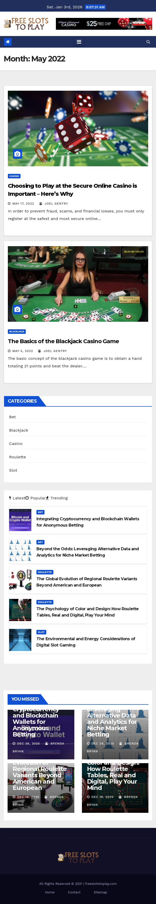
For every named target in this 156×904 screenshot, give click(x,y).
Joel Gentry (53, 203)
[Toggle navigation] (79, 42)
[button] (148, 41)
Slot (13, 470)
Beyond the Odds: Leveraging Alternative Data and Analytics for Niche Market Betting (113, 718)
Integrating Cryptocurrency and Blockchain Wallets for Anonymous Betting (36, 718)
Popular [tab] (35, 498)
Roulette (17, 457)
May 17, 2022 (23, 203)
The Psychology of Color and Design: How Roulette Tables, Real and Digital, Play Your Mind (114, 772)
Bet (12, 416)
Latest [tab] (17, 498)
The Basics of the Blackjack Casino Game (63, 341)
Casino (14, 176)
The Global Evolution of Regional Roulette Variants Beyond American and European (40, 772)
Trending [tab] (57, 498)
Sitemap (100, 892)
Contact (74, 892)
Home (50, 892)
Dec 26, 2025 (28, 743)
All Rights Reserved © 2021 (61, 884)
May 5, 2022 (22, 351)
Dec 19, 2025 (28, 797)
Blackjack (16, 331)
